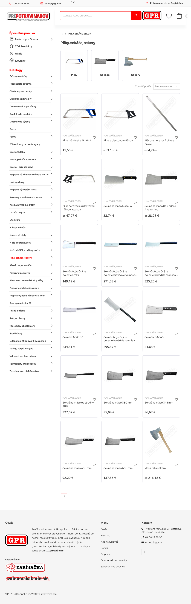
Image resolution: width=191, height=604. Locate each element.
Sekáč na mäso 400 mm (77, 468)
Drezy (13, 129)
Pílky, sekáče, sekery (30, 258)
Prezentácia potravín (30, 84)
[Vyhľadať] (136, 16)
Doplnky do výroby (30, 121)
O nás (104, 529)
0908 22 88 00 (22, 3)
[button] (179, 17)
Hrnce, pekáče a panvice (30, 159)
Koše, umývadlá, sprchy (30, 205)
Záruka (104, 547)
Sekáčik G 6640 (154, 337)
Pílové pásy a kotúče (30, 265)
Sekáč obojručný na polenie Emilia (74, 273)
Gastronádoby (30, 151)
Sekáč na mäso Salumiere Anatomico (160, 207)
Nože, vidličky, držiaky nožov (30, 250)
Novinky (17, 61)
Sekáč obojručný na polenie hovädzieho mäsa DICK (160, 273)
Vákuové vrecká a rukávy (30, 356)
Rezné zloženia (30, 310)
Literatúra (15, 220)
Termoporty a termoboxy (30, 363)
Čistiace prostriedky (30, 91)
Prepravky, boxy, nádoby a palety (30, 295)
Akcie (16, 53)
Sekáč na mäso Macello (117, 206)
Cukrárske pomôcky (30, 99)
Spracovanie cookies (113, 566)
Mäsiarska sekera (155, 468)
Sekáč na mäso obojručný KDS (78, 404)
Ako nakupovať (109, 541)
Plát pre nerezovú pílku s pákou (159, 142)
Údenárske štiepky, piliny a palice (30, 341)
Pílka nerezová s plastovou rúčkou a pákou (78, 207)
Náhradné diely (30, 235)
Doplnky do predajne (30, 114)
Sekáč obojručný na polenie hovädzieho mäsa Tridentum (119, 339)
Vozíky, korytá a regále (30, 348)
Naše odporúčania (30, 39)
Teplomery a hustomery (30, 326)
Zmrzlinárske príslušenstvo (30, 371)
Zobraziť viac (55, 550)
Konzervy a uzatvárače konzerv (30, 197)
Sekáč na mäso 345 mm (158, 402)
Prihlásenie (156, 3)
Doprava (105, 554)
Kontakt (105, 535)
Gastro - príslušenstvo (30, 167)
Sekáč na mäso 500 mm (118, 468)
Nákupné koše (17, 227)
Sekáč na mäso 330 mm (117, 402)
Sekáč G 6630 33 (72, 337)
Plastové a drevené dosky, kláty (30, 280)
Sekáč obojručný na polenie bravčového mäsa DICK (119, 273)
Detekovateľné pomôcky (23, 106)
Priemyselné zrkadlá (20, 303)
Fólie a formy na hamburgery (25, 144)
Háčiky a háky (30, 182)
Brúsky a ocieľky (30, 76)
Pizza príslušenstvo (30, 273)
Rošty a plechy (30, 318)
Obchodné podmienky (114, 560)
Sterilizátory (30, 333)
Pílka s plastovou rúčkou (118, 140)
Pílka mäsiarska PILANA (76, 140)
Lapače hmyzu (30, 212)
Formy (30, 136)
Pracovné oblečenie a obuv (30, 288)
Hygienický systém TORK (30, 189)
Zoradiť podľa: (143, 86)
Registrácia (177, 3)
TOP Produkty (21, 46)
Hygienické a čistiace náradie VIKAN (30, 174)
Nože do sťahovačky (30, 242)
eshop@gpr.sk (53, 3)
